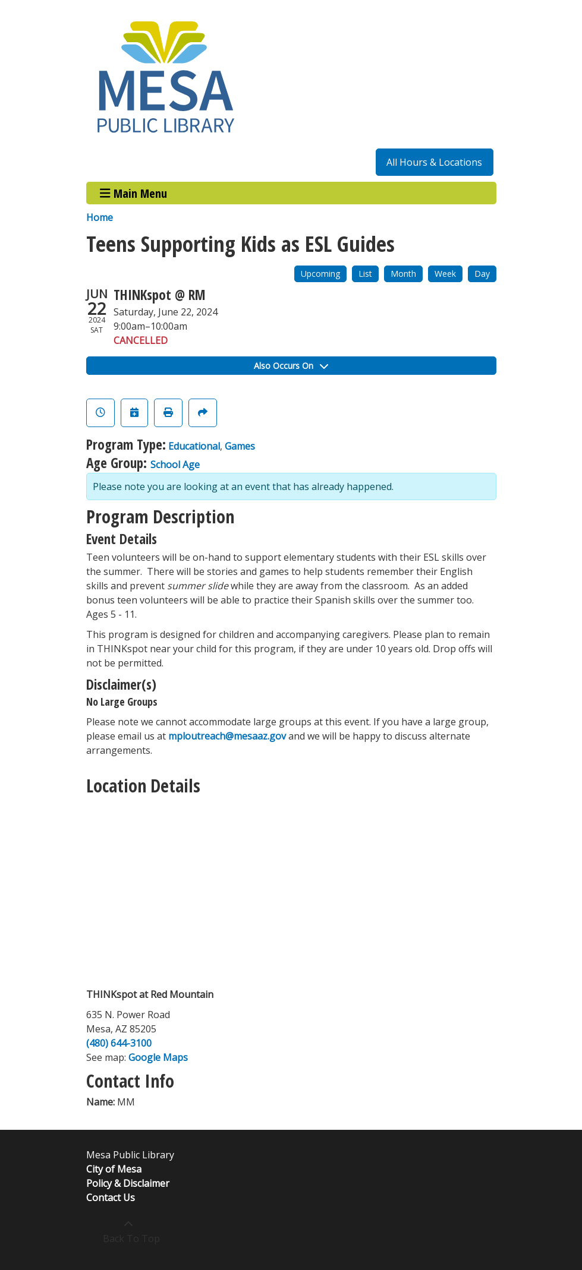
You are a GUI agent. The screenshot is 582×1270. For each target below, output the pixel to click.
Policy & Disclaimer (127, 1183)
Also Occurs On (291, 365)
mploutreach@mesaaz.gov (227, 736)
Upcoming (320, 273)
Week (445, 273)
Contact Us (110, 1197)
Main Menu (133, 193)
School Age (175, 464)
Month (403, 273)
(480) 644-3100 (119, 1043)
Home (99, 217)
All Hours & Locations (434, 162)
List (365, 273)
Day (482, 273)
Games (240, 446)
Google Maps (158, 1057)
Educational (194, 446)
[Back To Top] (128, 1231)
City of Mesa (113, 1169)
